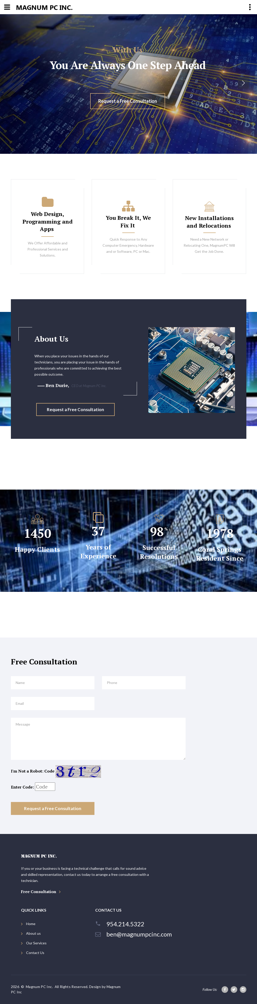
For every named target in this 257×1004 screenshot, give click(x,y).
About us (33, 933)
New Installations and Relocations (209, 221)
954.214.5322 (125, 924)
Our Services (36, 943)
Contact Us (35, 952)
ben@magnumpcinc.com (139, 934)
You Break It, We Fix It (128, 221)
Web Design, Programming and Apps (47, 221)
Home (30, 924)
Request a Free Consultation (127, 101)
